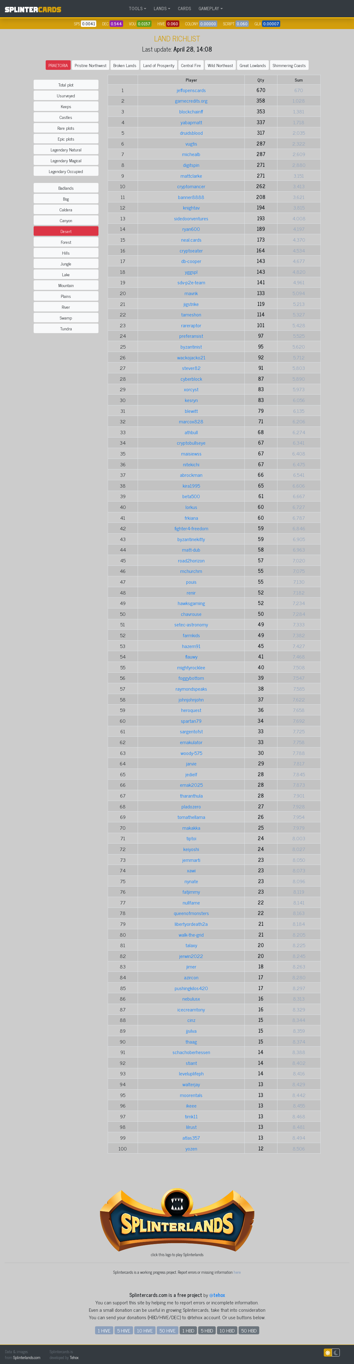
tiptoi (191, 838)
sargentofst (191, 731)
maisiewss (191, 453)
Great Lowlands (253, 65)
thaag (191, 1041)
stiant (191, 1063)
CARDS (184, 8)
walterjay (191, 1084)
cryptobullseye (191, 442)
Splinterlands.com (26, 1357)
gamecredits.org (191, 100)
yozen (191, 1148)
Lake (66, 274)
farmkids (191, 635)
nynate (191, 881)
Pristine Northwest (90, 65)
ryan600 (191, 229)
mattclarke (191, 176)
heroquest (191, 710)
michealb (191, 154)
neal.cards (191, 239)
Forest (66, 241)
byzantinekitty (191, 539)
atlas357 (191, 1137)
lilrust (191, 1127)
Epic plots (66, 138)
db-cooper (191, 261)
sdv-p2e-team (191, 282)
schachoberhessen (191, 1052)
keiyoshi (191, 849)
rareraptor (191, 325)
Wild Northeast (220, 65)
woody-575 (191, 753)
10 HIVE (145, 1330)
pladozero (191, 806)
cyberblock (191, 379)
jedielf (191, 774)
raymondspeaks (191, 688)
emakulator (191, 742)
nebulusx (191, 998)
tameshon (191, 314)
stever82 (191, 368)
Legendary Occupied (66, 171)
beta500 (191, 496)
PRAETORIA (58, 65)
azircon (191, 977)
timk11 (191, 1116)
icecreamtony (191, 1009)
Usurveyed (66, 95)
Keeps (66, 106)
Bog (66, 198)
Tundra (66, 328)
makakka (191, 828)
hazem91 (191, 646)
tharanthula (191, 795)
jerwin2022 (191, 956)
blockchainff (191, 111)
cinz (191, 1020)
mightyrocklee (191, 667)
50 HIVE (168, 1330)
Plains (66, 295)
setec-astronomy (191, 624)
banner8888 (191, 197)
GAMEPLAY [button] (208, 8)
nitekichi (191, 464)
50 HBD (248, 1330)
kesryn (191, 400)
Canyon (66, 220)
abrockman (191, 475)
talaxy (191, 945)
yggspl (191, 272)
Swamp (66, 317)
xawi (191, 870)
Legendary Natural (66, 149)
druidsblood (191, 133)
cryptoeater (191, 250)
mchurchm (191, 571)
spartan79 (191, 721)
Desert (66, 231)
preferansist (191, 336)
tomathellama (191, 817)
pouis (191, 582)
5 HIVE (123, 1330)
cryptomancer (191, 186)
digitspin (191, 165)
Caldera (66, 209)
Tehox (74, 1357)
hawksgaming (191, 603)
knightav (191, 207)
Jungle (65, 263)
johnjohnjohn (191, 699)
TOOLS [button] (136, 8)
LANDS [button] (160, 8)
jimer (191, 966)
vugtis (191, 143)
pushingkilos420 (191, 988)
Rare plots (65, 127)
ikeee (191, 1105)
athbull (191, 432)
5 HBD (207, 1330)
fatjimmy (191, 891)
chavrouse (191, 614)
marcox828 (191, 421)
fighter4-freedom (191, 528)
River (66, 306)
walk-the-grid (191, 934)
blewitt (191, 411)
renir (191, 592)
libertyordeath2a (191, 924)
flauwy (191, 656)
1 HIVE (104, 1330)
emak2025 (191, 785)
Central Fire (191, 65)
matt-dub (191, 549)
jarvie (191, 763)
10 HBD (227, 1330)
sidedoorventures (191, 218)
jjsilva (191, 1031)
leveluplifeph (191, 1073)
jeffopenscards (191, 90)
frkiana (191, 518)
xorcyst (191, 389)
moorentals (191, 1095)
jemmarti (191, 860)
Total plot (65, 84)
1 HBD (188, 1330)
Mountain (66, 285)
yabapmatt (191, 122)
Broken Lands (124, 65)
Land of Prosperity (158, 65)
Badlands (66, 187)
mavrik (191, 293)
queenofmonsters (191, 913)
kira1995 (191, 485)
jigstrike (191, 304)
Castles (66, 117)
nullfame (191, 902)
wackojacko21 (191, 357)
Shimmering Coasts (289, 65)
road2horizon (191, 560)
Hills (66, 252)
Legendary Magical (66, 160)
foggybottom (191, 678)
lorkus (191, 507)
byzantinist (191, 346)
